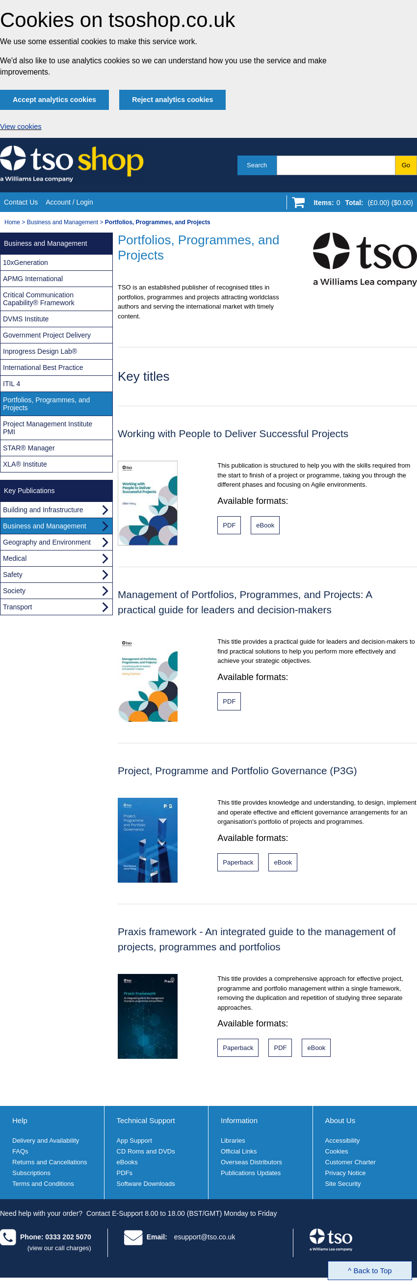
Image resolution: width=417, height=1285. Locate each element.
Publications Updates (251, 1173)
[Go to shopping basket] (361, 204)
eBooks (127, 1162)
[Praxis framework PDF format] (280, 1048)
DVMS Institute (26, 319)
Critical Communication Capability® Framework (39, 299)
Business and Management (62, 222)
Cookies (336, 1151)
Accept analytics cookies (54, 100)
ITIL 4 (11, 384)
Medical (14, 558)
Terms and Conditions (43, 1183)
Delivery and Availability (45, 1140)
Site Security (343, 1183)
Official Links (239, 1151)
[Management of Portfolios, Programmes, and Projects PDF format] (229, 701)
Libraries (233, 1140)
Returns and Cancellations (49, 1162)
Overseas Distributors (251, 1162)
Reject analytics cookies (172, 100)
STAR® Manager (29, 448)
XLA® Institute (25, 464)
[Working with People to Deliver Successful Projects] (229, 525)
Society (14, 591)
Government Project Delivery (47, 335)
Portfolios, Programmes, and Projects (46, 404)
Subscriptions (31, 1173)
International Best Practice (43, 367)
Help (19, 1120)
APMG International (33, 279)
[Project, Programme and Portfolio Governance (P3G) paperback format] (238, 862)
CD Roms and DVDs (146, 1151)
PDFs (125, 1173)
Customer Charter (350, 1162)
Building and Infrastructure (43, 510)
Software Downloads (146, 1183)
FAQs (20, 1151)
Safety (13, 574)
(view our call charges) (59, 1248)
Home (12, 222)
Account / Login (69, 202)
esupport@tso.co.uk (204, 1237)
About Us (340, 1120)
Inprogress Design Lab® (40, 351)
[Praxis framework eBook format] (316, 1048)
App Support (134, 1140)
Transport (17, 607)
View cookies (21, 127)
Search (257, 165)
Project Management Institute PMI (47, 428)
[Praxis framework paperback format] (238, 1048)
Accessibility (342, 1140)
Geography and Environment (47, 542)
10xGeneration (25, 262)
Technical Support (146, 1120)
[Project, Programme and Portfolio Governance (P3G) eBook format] (282, 862)
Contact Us (21, 202)
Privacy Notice (345, 1173)
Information (239, 1120)
